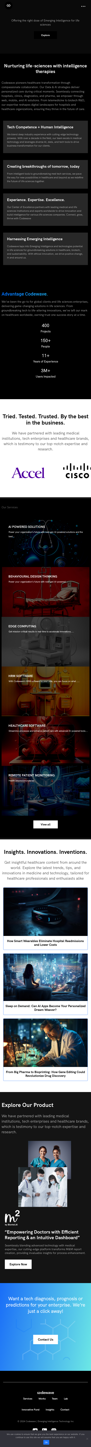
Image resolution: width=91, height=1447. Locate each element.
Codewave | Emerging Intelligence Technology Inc (50, 1421)
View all (45, 824)
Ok (46, 1442)
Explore (45, 35)
